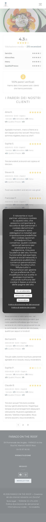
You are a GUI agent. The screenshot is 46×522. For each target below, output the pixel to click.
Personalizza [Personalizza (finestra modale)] (23, 300)
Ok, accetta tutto (23, 291)
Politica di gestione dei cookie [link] (23, 307)
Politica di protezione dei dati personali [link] (23, 304)
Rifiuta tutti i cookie (23, 296)
